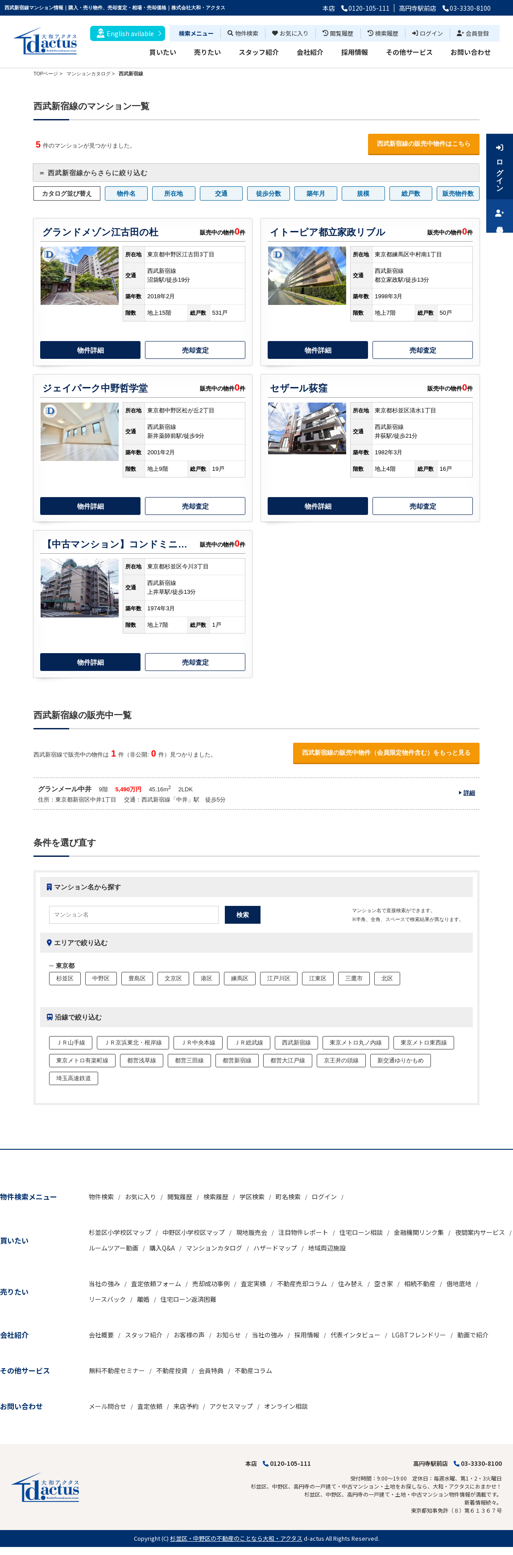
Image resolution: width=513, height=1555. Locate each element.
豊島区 (137, 978)
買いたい (162, 52)
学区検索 (252, 1196)
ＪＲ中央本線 (198, 1042)
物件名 (126, 193)
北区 (387, 978)
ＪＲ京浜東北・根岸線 (133, 1042)
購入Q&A (162, 1247)
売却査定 (195, 350)
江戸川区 (278, 978)
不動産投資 (171, 1370)
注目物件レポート (303, 1232)
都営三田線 (189, 1060)
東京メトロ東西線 (424, 1042)
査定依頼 (149, 1406)
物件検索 (243, 33)
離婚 (143, 1299)
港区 (206, 978)
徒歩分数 (268, 193)
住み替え (350, 1283)
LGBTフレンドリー (419, 1334)
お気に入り (290, 33)
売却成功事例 (211, 1283)
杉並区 (65, 978)
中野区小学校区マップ (193, 1232)
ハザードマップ (275, 1247)
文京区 (173, 978)
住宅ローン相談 (361, 1232)
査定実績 (253, 1283)
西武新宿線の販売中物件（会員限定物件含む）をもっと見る (386, 752)
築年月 (315, 193)
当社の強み (104, 1283)
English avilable (125, 33)
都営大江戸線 (287, 1060)
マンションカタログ (214, 1247)
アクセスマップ (231, 1406)
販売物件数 (458, 193)
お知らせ (228, 1334)
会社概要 (101, 1334)
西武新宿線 (296, 1042)
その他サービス (409, 52)
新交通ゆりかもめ (400, 1060)
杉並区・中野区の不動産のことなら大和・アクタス (236, 1538)
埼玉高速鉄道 (73, 1078)
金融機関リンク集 (419, 1232)
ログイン (427, 33)
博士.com (73, 1551)
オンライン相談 (286, 1406)
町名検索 (288, 1196)
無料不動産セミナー (117, 1370)
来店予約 (186, 1406)
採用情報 (354, 52)
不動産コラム (253, 1370)
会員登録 (473, 33)
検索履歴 (383, 33)
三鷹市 (354, 978)
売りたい (207, 52)
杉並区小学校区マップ (120, 1232)
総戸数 (410, 193)
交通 (221, 193)
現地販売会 (251, 1232)
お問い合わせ (471, 52)
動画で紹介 (472, 1334)
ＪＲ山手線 (70, 1042)
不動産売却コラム (302, 1283)
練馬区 (239, 978)
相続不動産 (419, 1283)
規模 (363, 193)
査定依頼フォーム (156, 1283)
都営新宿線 (237, 1060)
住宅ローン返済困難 (188, 1299)
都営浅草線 (141, 1060)
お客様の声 (189, 1334)
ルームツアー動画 (113, 1247)
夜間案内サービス (480, 1232)
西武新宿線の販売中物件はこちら (424, 143)
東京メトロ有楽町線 (82, 1060)
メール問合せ (107, 1406)
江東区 (318, 978)
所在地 (173, 193)
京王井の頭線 (341, 1060)
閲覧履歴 (338, 33)
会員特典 (211, 1370)
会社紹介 (310, 52)
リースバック (107, 1299)
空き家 (383, 1283)
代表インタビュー (356, 1334)
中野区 (101, 978)
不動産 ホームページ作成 (30, 1551)
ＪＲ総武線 (248, 1042)
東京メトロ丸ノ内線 (356, 1042)
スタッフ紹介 (259, 52)
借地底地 (459, 1283)
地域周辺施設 (327, 1247)
